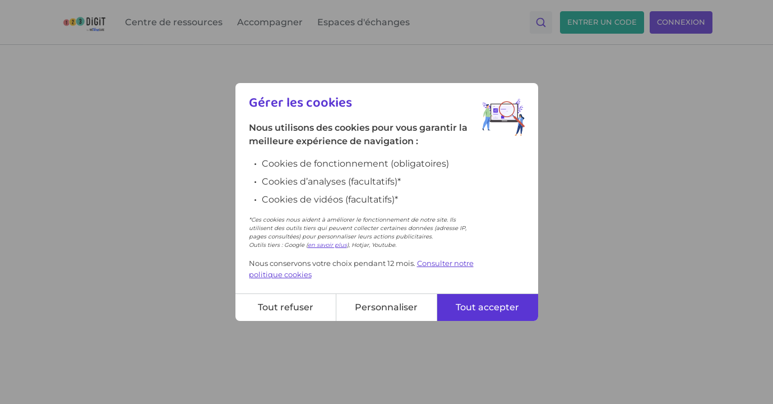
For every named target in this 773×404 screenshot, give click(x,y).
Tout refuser (285, 307)
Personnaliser (386, 307)
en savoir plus (327, 245)
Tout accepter (487, 307)
